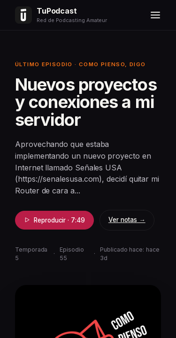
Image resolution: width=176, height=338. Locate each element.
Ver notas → (126, 219)
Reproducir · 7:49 (54, 220)
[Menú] (155, 15)
